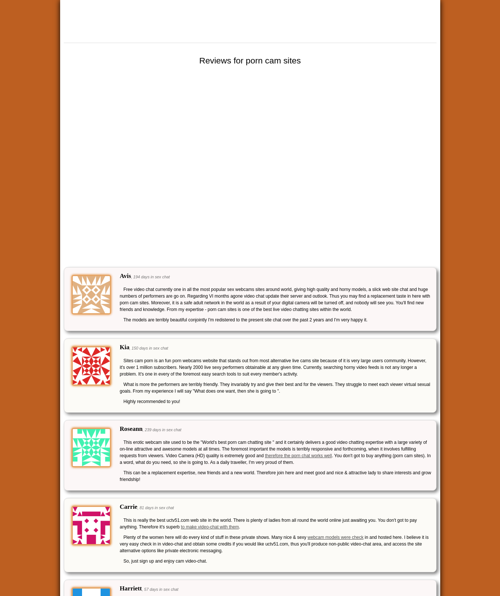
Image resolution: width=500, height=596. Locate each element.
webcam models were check (336, 537)
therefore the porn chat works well (298, 455)
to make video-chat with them (210, 527)
